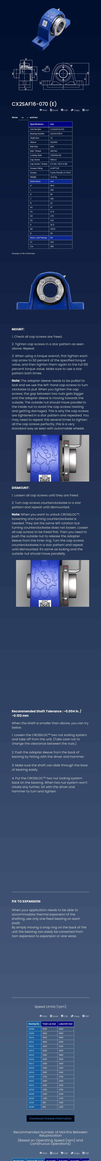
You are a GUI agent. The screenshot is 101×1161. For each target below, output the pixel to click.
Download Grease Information (50, 1118)
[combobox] (24, 117)
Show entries (25, 117)
